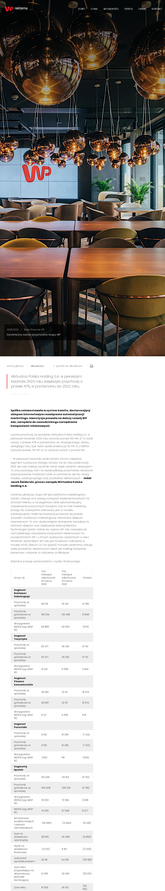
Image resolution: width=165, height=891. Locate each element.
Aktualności (110, 8)
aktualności (37, 366)
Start (81, 8)
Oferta (128, 8)
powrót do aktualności (68, 366)
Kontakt (157, 8)
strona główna (15, 366)
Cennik (142, 8)
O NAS (94, 8)
